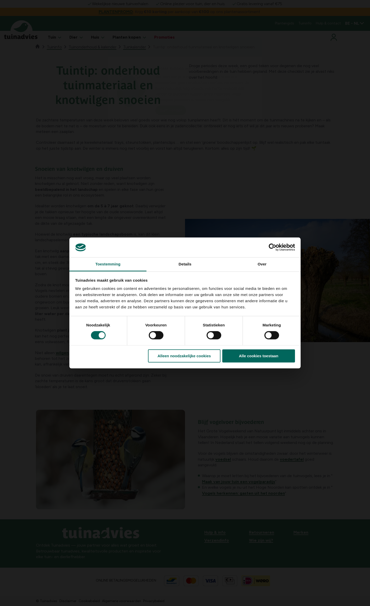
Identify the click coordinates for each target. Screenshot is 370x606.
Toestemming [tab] (108, 264)
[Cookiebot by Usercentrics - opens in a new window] (272, 247)
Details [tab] (185, 264)
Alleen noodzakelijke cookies (184, 356)
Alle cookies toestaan (258, 356)
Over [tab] (262, 264)
